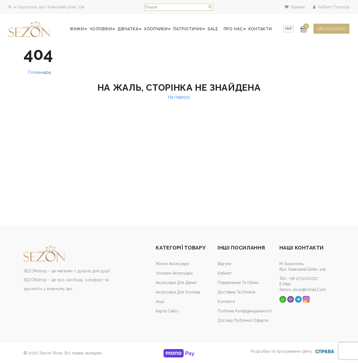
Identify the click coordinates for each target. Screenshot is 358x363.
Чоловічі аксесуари (174, 273)
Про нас (236, 29)
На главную (179, 97)
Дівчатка (132, 29)
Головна (36, 72)
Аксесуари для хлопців (178, 292)
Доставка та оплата (236, 292)
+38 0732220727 (331, 28)
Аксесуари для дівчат (176, 282)
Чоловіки (104, 29)
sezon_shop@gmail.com (302, 289)
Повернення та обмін (238, 282)
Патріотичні (191, 29)
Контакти (260, 29)
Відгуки (224, 263)
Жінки (81, 29)
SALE (213, 29)
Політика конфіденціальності (245, 311)
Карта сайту (167, 311)
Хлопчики (159, 29)
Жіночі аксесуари (172, 263)
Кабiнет (225, 273)
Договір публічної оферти (243, 320)
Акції (160, 301)
